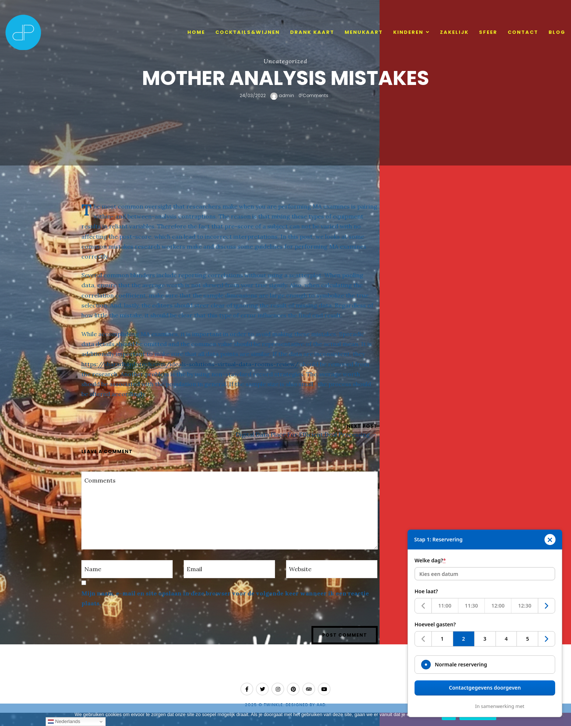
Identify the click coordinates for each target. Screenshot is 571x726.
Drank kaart (312, 32)
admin (282, 95)
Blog (557, 32)
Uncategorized (285, 61)
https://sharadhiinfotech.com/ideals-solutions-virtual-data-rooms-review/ (190, 364)
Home (196, 32)
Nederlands (64, 722)
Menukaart (364, 32)
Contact (523, 32)
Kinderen (408, 32)
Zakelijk (454, 32)
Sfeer (488, 32)
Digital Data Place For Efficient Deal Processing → (306, 434)
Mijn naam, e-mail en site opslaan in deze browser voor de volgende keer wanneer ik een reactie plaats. (225, 598)
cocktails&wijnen (247, 32)
